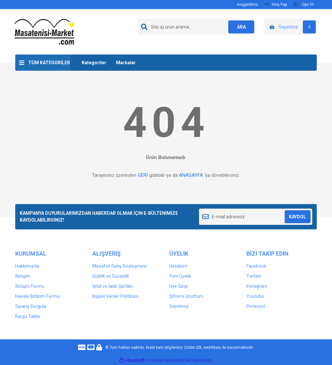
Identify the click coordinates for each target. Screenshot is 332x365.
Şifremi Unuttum (186, 296)
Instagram (256, 286)
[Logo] (44, 31)
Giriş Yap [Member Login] (276, 4)
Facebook (256, 266)
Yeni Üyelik (180, 276)
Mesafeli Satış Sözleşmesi (119, 266)
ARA (241, 27)
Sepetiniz (179, 306)
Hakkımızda (27, 266)
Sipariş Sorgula (30, 306)
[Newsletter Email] (255, 217)
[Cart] (290, 27)
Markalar (126, 62)
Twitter (253, 276)
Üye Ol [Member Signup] (303, 4)
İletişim (22, 276)
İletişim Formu (29, 286)
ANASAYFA (191, 175)
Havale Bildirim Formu (37, 296)
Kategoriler (94, 62)
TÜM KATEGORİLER (49, 62)
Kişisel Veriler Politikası (115, 296)
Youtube (255, 296)
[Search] (197, 27)
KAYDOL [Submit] (297, 216)
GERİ (143, 175)
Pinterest (255, 306)
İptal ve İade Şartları (112, 286)
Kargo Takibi (27, 316)
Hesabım (178, 266)
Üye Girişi (178, 286)
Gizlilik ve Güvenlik (110, 276)
